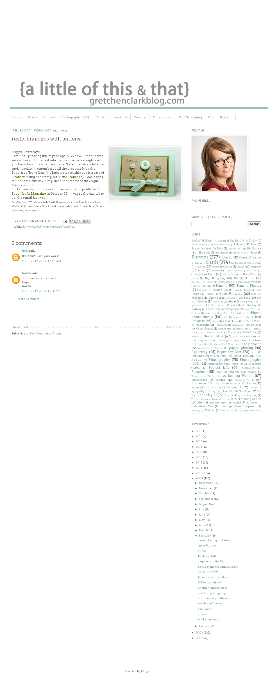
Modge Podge (243, 328)
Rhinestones (198, 376)
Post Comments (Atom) (45, 333)
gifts (230, 301)
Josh (246, 317)
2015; (219, 241)
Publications (248, 367)
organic (235, 344)
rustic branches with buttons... (218, 566)
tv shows (252, 402)
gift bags (244, 297)
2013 (199, 457)
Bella (220, 248)
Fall (208, 285)
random (233, 371)
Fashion (203, 290)
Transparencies (218, 402)
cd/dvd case (237, 263)
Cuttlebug (208, 274)
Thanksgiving (249, 395)
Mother (232, 332)
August (204, 504)
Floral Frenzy (215, 294)
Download (196, 282)
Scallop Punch (240, 376)
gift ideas (218, 301)
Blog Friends (221, 252)
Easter (210, 282)
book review (239, 252)
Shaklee (239, 380)
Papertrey (55, 226)
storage (254, 387)
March (204, 530)
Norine (27, 273)
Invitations (238, 313)
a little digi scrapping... (213, 593)
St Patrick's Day (212, 387)
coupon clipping (233, 270)
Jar (225, 317)
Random (226, 117)
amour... (203, 614)
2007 (199, 638)
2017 (199, 436)
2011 (199, 467)
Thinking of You (249, 399)
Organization (163, 117)
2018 (199, 431)
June (202, 514)
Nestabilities (213, 336)
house (247, 309)
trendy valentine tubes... (214, 577)
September (206, 498)
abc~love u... (206, 609)
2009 (200, 478)
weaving (195, 410)
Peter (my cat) (229, 356)
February (205, 535)
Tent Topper (245, 391)
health (237, 305)
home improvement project (224, 309)
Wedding (209, 410)
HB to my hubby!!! (210, 582)
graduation (197, 305)
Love (235, 321)
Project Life (119, 117)
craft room (251, 270)
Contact (49, 117)
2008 (200, 632)
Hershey (252, 305)
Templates (229, 391)
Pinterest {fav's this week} (222, 363)
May (202, 519)
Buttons (27, 226)
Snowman (235, 383)
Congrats (200, 270)
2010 (199, 473)
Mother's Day (249, 332)
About (32, 117)
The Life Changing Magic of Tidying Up (212, 399)
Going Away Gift (249, 301)
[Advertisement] (96, 313)
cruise (194, 274)
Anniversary (198, 244)
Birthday (254, 248)
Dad (224, 274)
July (202, 509)
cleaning (242, 266)
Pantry (218, 348)
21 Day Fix (232, 240)
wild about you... (209, 619)
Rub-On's (216, 376)
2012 (199, 462)
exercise (196, 286)
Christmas (198, 266)
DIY (211, 117)
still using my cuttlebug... (215, 598)
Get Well (230, 298)
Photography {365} (75, 117)
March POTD (253, 321)
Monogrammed (215, 332)
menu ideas (254, 324)
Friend (213, 297)
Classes (227, 266)
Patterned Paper (202, 355)
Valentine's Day (202, 406)
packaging (203, 348)
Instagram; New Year (217, 313)
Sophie (251, 383)
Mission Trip (224, 328)
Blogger (146, 671)
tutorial (236, 402)
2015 (199, 446)
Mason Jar (222, 325)
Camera (244, 257)
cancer (257, 257)
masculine (202, 324)
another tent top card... (213, 587)
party (254, 352)
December (206, 482)
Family (222, 285)
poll (245, 364)
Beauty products (201, 248)
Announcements (219, 244)
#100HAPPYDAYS (202, 240)
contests (215, 270)
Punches (198, 372)
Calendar (227, 257)
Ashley (238, 244)
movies (195, 336)
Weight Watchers (251, 410)
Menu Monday (204, 328)
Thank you (68, 226)
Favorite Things (242, 290)
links (225, 321)
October (204, 493)
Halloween (218, 305)
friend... (203, 551)
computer (256, 266)
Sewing (220, 379)
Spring (195, 387)
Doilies (249, 278)
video (224, 406)
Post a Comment (28, 298)
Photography (219, 360)
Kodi (215, 321)
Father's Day (220, 289)
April (202, 525)
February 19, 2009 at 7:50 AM (41, 291)
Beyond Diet (235, 248)
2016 (199, 441)
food (254, 294)
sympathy (197, 391)
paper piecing (241, 348)
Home (16, 117)
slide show (219, 383)
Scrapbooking (199, 379)
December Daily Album (244, 274)
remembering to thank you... (217, 540)
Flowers (45, 226)
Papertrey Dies (229, 352)
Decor (194, 278)
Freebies (140, 117)
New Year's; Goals (242, 336)
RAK (219, 372)
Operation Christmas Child (212, 344)
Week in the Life (229, 410)
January (204, 626)
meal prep (237, 325)
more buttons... (208, 545)
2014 (199, 452)
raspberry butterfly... (211, 561)
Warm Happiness (245, 406)
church (216, 266)
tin (200, 402)
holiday (196, 309)
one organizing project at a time (238, 340)
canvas (198, 263)
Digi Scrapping (190, 117)
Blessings (204, 252)
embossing (225, 282)
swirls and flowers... (211, 603)
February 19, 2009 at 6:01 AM (41, 261)
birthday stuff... (208, 556)
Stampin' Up (234, 387)
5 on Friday (250, 240)
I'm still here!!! (208, 572)
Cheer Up (252, 263)
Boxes (253, 252)
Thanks (229, 395)
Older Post (174, 327)
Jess (236, 317)
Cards (99, 117)
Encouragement (247, 282)
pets (246, 355)
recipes (252, 372)
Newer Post (20, 327)
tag (214, 391)
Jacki (25, 250)
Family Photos (249, 285)
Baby (254, 244)
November (206, 488)
